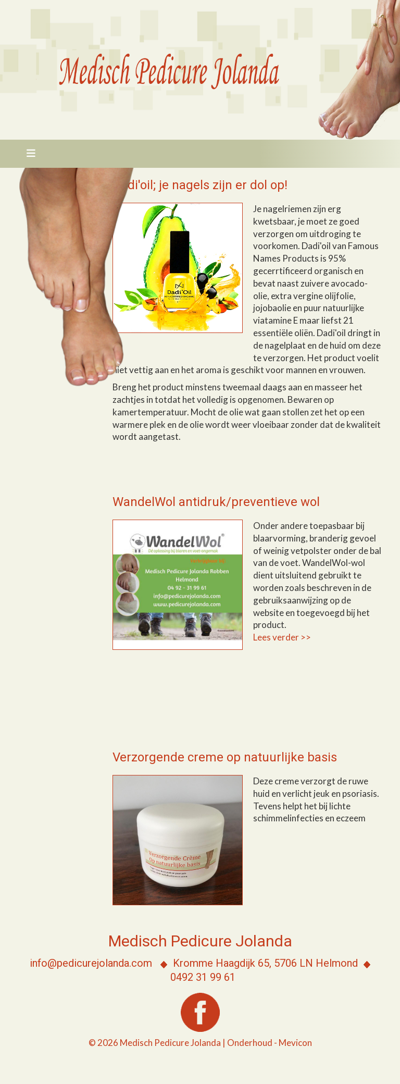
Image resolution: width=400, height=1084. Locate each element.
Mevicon (295, 1042)
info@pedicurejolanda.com (91, 963)
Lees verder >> (282, 637)
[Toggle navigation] (28, 154)
